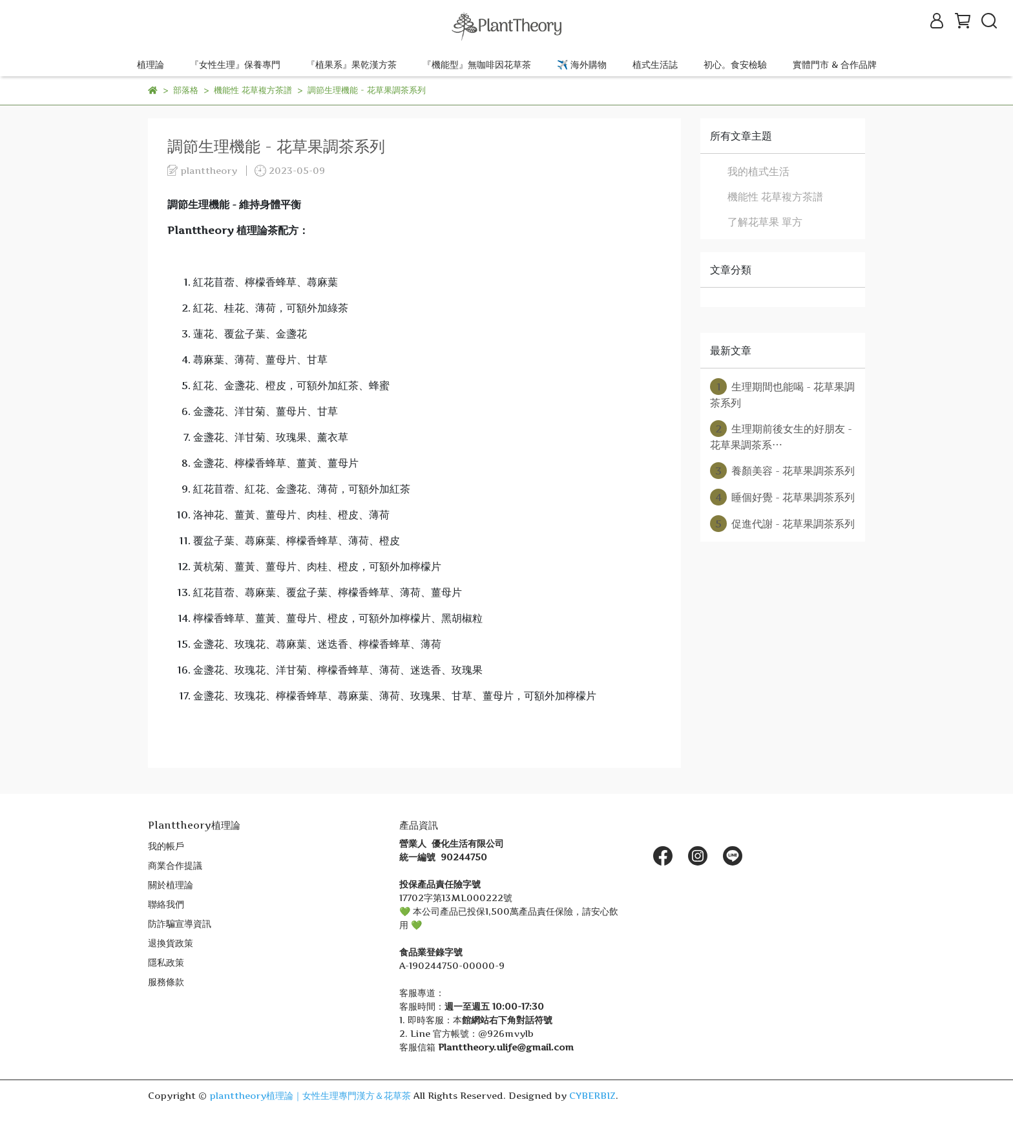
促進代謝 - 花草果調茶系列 (782, 523)
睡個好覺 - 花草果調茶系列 (782, 497)
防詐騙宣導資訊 (179, 923)
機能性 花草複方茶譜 (775, 196)
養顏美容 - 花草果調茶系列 (782, 470)
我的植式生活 (758, 171)
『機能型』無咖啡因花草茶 (477, 64)
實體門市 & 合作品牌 (835, 64)
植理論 (150, 64)
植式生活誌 (655, 64)
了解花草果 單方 (764, 221)
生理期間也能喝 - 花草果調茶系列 (782, 393)
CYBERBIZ (592, 1095)
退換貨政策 (170, 942)
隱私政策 (166, 962)
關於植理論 (170, 884)
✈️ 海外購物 (582, 64)
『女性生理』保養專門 (235, 64)
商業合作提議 (175, 865)
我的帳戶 (166, 845)
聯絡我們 (166, 904)
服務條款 (166, 981)
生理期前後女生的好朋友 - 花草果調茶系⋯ (781, 435)
